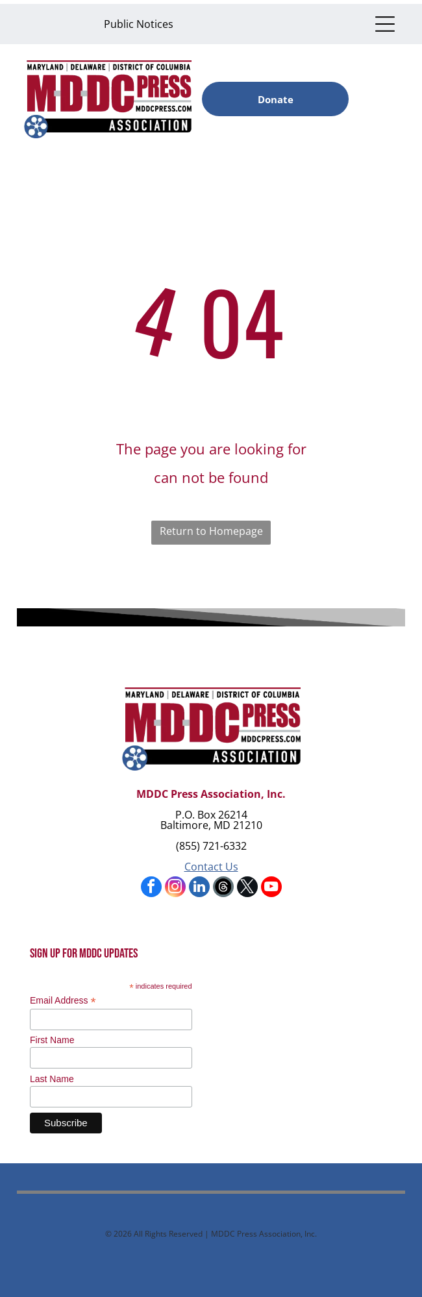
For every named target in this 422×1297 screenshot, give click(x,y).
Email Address (63, 1000)
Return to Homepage (211, 531)
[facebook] (151, 888)
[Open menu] (385, 24)
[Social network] (223, 888)
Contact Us (211, 866)
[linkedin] (199, 888)
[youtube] (271, 888)
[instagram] (175, 888)
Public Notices (138, 24)
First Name (52, 1040)
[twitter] (247, 888)
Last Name (52, 1079)
